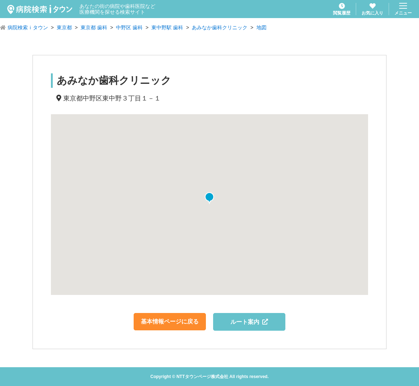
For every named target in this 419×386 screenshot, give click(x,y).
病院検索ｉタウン (28, 27)
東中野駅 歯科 (167, 27)
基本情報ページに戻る (170, 321)
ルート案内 (249, 322)
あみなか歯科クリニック (219, 27)
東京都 (64, 27)
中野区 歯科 (129, 27)
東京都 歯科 (94, 27)
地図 (261, 27)
